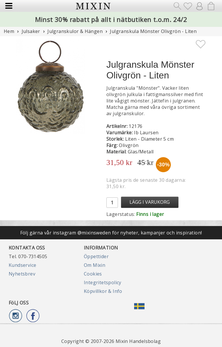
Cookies (93, 274)
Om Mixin (94, 265)
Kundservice (22, 265)
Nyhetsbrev (22, 274)
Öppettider (96, 256)
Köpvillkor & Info (103, 291)
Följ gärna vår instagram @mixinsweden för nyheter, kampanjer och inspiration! (111, 233)
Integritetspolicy (102, 282)
